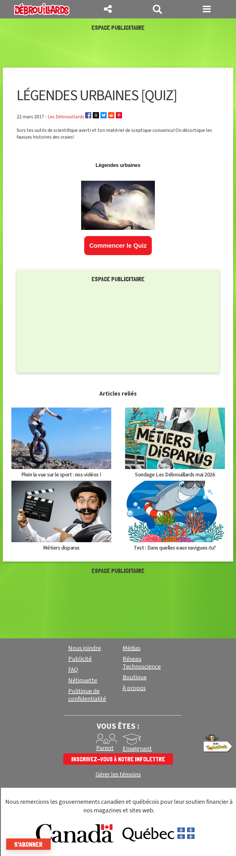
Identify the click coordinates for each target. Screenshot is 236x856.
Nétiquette (82, 680)
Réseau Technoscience (142, 663)
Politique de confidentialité (87, 695)
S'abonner (28, 844)
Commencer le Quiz (118, 245)
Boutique (135, 677)
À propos (134, 688)
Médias (131, 648)
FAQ (73, 669)
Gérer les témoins (118, 775)
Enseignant (137, 748)
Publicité (80, 659)
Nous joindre (84, 648)
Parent (105, 748)
